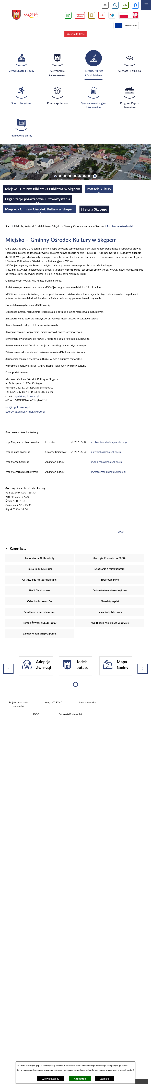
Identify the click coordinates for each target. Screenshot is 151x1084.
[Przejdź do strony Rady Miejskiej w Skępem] (80, 15)
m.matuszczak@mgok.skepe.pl (108, 471)
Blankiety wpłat (109, 601)
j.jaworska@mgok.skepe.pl (106, 451)
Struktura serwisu (87, 702)
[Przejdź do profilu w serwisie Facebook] (135, 5)
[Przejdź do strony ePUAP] (111, 15)
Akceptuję (80, 1078)
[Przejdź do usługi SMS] (91, 15)
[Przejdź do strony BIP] (101, 15)
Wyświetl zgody (50, 1078)
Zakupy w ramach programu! (40, 633)
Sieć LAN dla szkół (40, 590)
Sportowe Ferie (110, 579)
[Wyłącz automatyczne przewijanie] (95, 176)
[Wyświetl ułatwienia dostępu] (105, 5)
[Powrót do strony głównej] (8, 226)
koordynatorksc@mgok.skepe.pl (25, 411)
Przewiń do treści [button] (75, 33)
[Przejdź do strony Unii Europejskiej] (126, 25)
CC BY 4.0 (57, 702)
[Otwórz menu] (146, 5)
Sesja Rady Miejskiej (40, 568)
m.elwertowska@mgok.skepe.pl (109, 441)
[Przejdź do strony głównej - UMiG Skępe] (25, 15)
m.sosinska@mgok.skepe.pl (107, 461)
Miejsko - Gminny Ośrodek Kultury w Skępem (78, 226)
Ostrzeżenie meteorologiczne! (39, 579)
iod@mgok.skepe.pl (17, 407)
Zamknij (104, 1078)
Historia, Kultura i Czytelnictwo (32, 226)
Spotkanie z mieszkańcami (110, 568)
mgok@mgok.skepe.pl (26, 395)
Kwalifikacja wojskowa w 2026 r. (110, 622)
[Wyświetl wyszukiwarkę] (115, 5)
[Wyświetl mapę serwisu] (125, 5)
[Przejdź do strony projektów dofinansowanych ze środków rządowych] (129, 15)
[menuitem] (42, 189)
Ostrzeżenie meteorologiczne (110, 590)
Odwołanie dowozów (39, 601)
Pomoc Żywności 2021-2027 (40, 622)
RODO (36, 714)
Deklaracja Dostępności (70, 714)
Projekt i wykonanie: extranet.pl (19, 704)
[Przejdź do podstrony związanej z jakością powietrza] (68, 15)
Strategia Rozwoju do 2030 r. (110, 558)
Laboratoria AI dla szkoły (40, 558)
